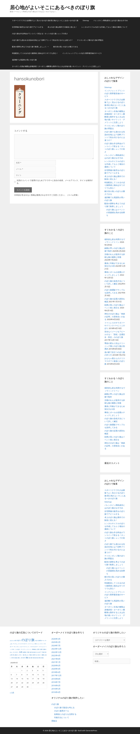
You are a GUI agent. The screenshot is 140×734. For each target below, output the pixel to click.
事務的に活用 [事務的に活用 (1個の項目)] (35, 649)
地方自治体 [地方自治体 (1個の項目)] (33, 652)
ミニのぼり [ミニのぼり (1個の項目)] (17, 649)
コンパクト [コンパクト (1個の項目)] (40, 644)
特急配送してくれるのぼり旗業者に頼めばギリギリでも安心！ (35, 53)
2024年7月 (55, 645)
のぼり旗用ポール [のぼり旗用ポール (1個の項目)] (40, 640)
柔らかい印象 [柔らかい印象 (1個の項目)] (28, 655)
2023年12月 (56, 649)
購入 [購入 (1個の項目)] (19, 658)
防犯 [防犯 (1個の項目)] (39, 658)
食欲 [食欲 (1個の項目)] (42, 658)
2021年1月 (55, 662)
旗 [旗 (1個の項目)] (23, 655)
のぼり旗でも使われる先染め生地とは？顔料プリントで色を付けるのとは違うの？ (42, 40)
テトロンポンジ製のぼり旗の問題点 (90, 40)
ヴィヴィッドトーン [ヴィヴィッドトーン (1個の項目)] (26, 649)
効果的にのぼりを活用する (65, 714)
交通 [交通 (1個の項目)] (41, 649)
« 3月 (12, 692)
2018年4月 (55, 672)
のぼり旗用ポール (61, 711)
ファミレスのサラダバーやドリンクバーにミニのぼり (114, 325)
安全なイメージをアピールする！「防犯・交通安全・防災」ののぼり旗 (114, 334)
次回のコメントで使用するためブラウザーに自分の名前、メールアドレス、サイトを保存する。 (55, 181)
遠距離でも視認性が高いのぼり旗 (24, 60)
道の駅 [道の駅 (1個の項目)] (31, 658)
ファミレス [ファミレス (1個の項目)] (42, 646)
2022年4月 (55, 655)
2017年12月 (56, 675)
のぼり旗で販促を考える (64, 707)
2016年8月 (55, 679)
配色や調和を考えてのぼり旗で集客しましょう (31, 46)
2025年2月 (55, 642)
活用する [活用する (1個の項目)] (34, 655)
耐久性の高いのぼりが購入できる (65, 47)
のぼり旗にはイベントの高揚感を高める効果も (115, 212)
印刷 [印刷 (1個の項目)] (28, 652)
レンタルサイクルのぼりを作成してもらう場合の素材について (104, 27)
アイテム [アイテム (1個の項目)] (15, 644)
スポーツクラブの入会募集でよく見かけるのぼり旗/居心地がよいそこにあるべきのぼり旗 (45, 20)
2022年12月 (56, 652)
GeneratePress (91, 730)
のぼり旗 (55, 704)
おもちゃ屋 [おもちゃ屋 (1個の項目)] (13, 640)
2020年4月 (55, 669)
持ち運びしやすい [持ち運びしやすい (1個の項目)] (17, 655)
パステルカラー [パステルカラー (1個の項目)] (34, 646)
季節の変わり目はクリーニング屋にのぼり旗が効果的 (114, 346)
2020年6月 (55, 665)
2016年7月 (55, 682)
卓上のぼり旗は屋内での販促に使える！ (62, 27)
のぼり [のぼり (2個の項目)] (18, 640)
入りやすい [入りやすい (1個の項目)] (16, 652)
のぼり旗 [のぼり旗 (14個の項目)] (27, 640)
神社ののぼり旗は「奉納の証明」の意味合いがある (114, 317)
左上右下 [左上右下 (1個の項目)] (38, 652)
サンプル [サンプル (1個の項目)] (16, 646)
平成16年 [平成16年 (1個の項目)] (44, 652)
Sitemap (86, 20)
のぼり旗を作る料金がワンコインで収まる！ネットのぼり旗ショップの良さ (40, 33)
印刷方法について (61, 717)
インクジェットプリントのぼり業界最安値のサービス (82, 53)
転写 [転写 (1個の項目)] (24, 658)
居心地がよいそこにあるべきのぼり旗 (52, 7)
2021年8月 (55, 659)
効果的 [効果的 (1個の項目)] (24, 652)
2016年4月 (55, 692)
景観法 (54, 721)
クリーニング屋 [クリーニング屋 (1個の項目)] (32, 644)
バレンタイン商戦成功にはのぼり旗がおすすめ (110, 20)
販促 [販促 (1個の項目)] (16, 658)
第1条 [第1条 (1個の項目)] (13, 658)
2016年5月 (55, 688)
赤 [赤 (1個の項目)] (21, 658)
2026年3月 (55, 639)
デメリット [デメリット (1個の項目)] (26, 646)
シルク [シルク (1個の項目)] (21, 646)
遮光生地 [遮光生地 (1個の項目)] (35, 658)
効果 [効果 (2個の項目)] (20, 652)
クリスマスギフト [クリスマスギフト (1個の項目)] (23, 644)
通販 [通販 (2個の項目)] (27, 658)
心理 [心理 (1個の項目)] (11, 655)
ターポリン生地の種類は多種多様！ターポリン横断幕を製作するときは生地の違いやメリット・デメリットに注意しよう (56, 66)
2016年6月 (55, 685)
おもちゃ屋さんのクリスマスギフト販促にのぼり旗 (114, 361)
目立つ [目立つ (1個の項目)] (39, 655)
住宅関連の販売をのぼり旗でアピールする (27, 27)
